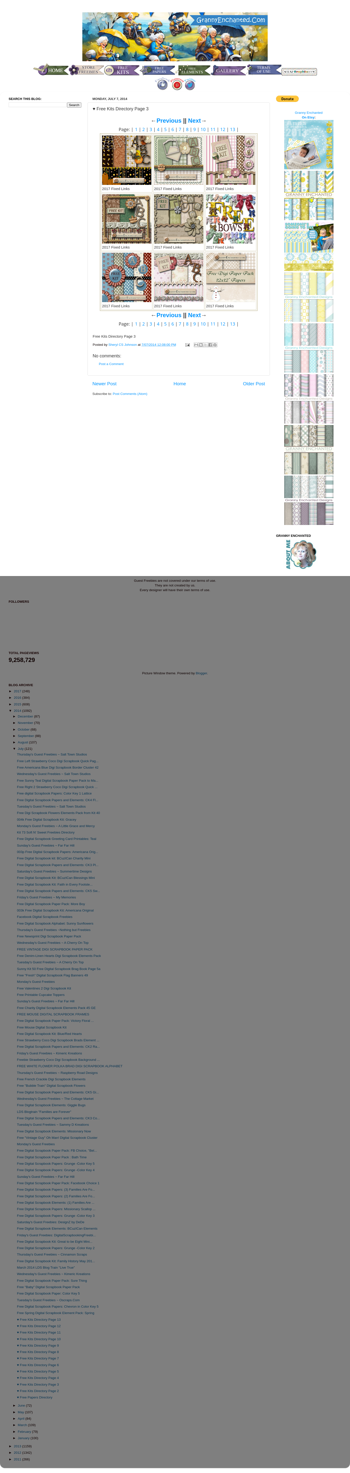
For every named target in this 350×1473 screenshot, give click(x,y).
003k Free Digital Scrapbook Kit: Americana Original (55, 910)
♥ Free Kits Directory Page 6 (38, 1365)
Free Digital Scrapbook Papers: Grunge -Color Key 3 (56, 1216)
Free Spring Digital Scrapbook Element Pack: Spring (55, 1313)
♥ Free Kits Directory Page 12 (39, 1326)
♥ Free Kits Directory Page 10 (39, 1339)
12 (222, 129)
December (26, 716)
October (24, 729)
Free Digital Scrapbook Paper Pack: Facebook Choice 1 (58, 1183)
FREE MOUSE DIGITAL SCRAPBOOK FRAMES (53, 1014)
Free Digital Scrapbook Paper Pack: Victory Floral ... (55, 1021)
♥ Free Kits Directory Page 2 (38, 1391)
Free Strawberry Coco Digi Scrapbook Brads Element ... (58, 1040)
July (21, 749)
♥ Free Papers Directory (34, 1397)
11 (213, 129)
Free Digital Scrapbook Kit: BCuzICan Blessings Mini (56, 878)
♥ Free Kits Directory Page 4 (38, 1378)
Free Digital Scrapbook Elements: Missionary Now (54, 1131)
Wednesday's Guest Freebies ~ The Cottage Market (55, 1099)
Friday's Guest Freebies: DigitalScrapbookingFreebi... (56, 1235)
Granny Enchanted (309, 113)
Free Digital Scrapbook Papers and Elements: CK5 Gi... (58, 1092)
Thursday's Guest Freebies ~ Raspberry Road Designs (57, 1073)
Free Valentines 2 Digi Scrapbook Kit (44, 988)
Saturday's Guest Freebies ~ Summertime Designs (54, 871)
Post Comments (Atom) (130, 394)
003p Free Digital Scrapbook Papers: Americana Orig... (57, 852)
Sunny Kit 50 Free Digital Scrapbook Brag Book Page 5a (58, 969)
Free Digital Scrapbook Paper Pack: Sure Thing (52, 1280)
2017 (18, 691)
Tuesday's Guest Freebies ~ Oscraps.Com (48, 1300)
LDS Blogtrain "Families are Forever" (44, 1112)
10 (203, 129)
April (21, 1418)
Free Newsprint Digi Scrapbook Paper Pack (49, 936)
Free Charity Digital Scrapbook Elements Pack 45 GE (56, 1008)
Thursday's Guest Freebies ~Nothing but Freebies (54, 930)
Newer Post (104, 383)
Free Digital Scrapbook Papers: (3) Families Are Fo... (56, 1189)
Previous (169, 120)
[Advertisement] (28, 193)
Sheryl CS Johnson (123, 345)
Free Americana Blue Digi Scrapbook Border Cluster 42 (58, 767)
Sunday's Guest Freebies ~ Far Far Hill (45, 845)
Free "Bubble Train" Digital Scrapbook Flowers (51, 1085)
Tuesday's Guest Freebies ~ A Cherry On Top (50, 962)
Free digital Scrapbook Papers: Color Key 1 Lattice (54, 793)
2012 (18, 1452)
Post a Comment (111, 364)
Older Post (254, 383)
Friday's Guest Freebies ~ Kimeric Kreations (49, 1053)
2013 (18, 1446)
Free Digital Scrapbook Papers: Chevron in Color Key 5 (58, 1306)
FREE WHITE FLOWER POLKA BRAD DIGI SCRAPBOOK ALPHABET (69, 1066)
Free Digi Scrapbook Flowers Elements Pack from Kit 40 (58, 813)
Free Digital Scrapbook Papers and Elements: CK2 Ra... (58, 1046)
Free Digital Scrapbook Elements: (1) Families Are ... (55, 1202)
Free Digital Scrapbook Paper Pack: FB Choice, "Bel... (57, 1150)
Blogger (201, 673)
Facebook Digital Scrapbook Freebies (44, 917)
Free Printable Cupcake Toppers (41, 995)
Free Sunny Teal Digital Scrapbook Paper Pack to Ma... (57, 780)
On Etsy (308, 117)
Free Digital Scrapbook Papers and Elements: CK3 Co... (58, 1118)
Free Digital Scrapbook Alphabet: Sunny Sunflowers (55, 923)
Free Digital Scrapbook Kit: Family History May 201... (56, 1261)
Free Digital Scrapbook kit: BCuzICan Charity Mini (54, 858)
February (25, 1432)
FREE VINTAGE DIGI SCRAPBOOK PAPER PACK (55, 949)
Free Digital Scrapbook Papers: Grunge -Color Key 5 (56, 1163)
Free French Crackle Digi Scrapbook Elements (51, 1079)
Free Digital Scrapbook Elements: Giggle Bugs (51, 1105)
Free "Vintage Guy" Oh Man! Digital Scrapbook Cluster (57, 1138)
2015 (18, 704)
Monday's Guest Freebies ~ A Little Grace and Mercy (56, 826)
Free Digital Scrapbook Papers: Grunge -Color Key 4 (56, 1170)
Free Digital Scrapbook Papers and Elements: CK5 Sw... (58, 891)
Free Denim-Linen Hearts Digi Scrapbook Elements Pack (59, 956)
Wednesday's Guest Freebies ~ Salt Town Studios (54, 774)
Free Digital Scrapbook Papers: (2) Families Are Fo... (56, 1196)
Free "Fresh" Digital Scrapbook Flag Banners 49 (52, 975)
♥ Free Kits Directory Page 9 (38, 1345)
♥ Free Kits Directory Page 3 (38, 1384)
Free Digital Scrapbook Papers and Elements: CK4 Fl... (57, 800)
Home (180, 383)
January (24, 1438)
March (23, 1425)
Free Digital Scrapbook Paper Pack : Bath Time (52, 1157)
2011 (18, 1459)
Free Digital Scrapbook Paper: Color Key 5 (48, 1293)
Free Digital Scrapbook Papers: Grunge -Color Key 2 (56, 1248)
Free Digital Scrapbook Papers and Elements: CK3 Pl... (58, 865)
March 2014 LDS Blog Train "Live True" (46, 1267)
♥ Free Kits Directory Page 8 (38, 1352)
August (23, 742)
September (26, 736)
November (26, 723)
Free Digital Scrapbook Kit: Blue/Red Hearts (49, 1034)
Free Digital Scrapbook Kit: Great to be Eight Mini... (54, 1241)
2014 (18, 711)
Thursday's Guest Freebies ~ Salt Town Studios (52, 754)
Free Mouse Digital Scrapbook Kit (42, 1027)
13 (232, 129)
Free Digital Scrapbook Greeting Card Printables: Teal (56, 839)
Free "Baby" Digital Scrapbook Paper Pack (48, 1287)
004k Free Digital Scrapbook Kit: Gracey (46, 819)
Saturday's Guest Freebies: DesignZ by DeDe (50, 1222)
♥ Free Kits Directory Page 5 (38, 1371)
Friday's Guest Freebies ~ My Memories (46, 897)
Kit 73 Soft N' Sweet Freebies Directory (46, 832)
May (21, 1412)
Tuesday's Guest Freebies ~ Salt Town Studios (51, 806)
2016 (18, 697)
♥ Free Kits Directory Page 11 (39, 1332)
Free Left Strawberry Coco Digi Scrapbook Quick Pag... (58, 761)
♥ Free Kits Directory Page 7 (38, 1358)
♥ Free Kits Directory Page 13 (39, 1319)
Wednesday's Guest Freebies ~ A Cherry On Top (53, 943)
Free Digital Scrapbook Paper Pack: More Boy (51, 904)
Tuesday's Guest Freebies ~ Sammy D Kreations (53, 1124)
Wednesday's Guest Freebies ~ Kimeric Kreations (53, 1274)
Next (194, 120)
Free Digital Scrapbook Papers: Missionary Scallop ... (56, 1209)
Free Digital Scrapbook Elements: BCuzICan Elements (57, 1228)
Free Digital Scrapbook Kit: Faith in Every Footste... (55, 884)
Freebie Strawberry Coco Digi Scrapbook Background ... (58, 1060)
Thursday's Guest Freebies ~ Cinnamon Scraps (52, 1254)
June (22, 1405)
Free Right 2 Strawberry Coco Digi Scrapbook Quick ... (57, 787)
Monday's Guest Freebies (36, 982)
